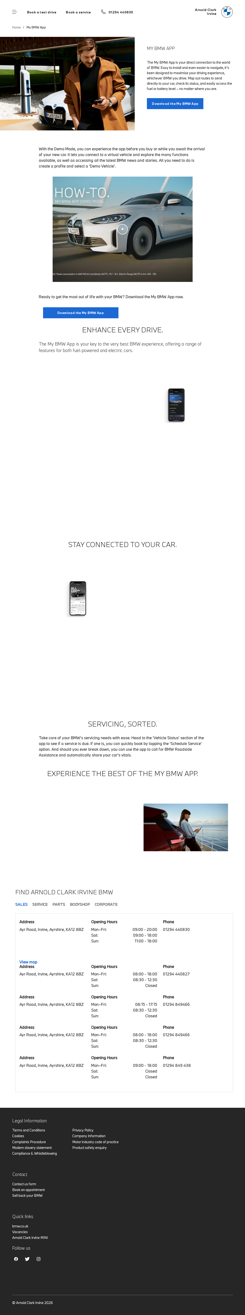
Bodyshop (80, 904)
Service (40, 904)
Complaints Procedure (29, 1142)
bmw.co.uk (20, 1226)
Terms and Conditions (28, 1130)
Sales (21, 904)
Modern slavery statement (32, 1147)
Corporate (106, 904)
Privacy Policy (83, 1130)
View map (28, 962)
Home (16, 27)
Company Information (89, 1136)
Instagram (38, 1259)
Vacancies (20, 1232)
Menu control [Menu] (14, 12)
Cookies (18, 1136)
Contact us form (24, 1184)
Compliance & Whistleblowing (34, 1153)
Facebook (16, 1259)
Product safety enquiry (89, 1147)
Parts (58, 904)
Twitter (27, 1259)
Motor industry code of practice (95, 1142)
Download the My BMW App (175, 103)
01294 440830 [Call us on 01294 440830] (121, 12)
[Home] (214, 12)
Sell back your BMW (27, 1195)
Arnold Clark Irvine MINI (30, 1237)
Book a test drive (41, 12)
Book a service (78, 12)
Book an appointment (28, 1189)
